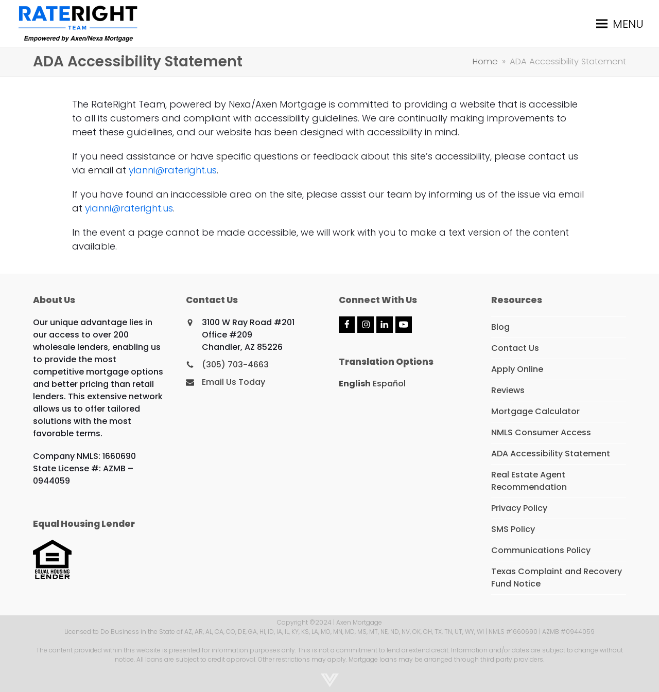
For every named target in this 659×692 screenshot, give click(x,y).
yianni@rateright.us (173, 170)
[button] (620, 23)
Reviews (508, 390)
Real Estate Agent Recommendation (529, 481)
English (355, 383)
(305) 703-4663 (235, 364)
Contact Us (515, 348)
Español (389, 383)
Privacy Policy (519, 508)
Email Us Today (233, 382)
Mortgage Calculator (535, 411)
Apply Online (517, 369)
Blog (500, 327)
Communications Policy (541, 550)
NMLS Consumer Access (541, 432)
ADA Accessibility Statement (550, 453)
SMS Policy (513, 529)
